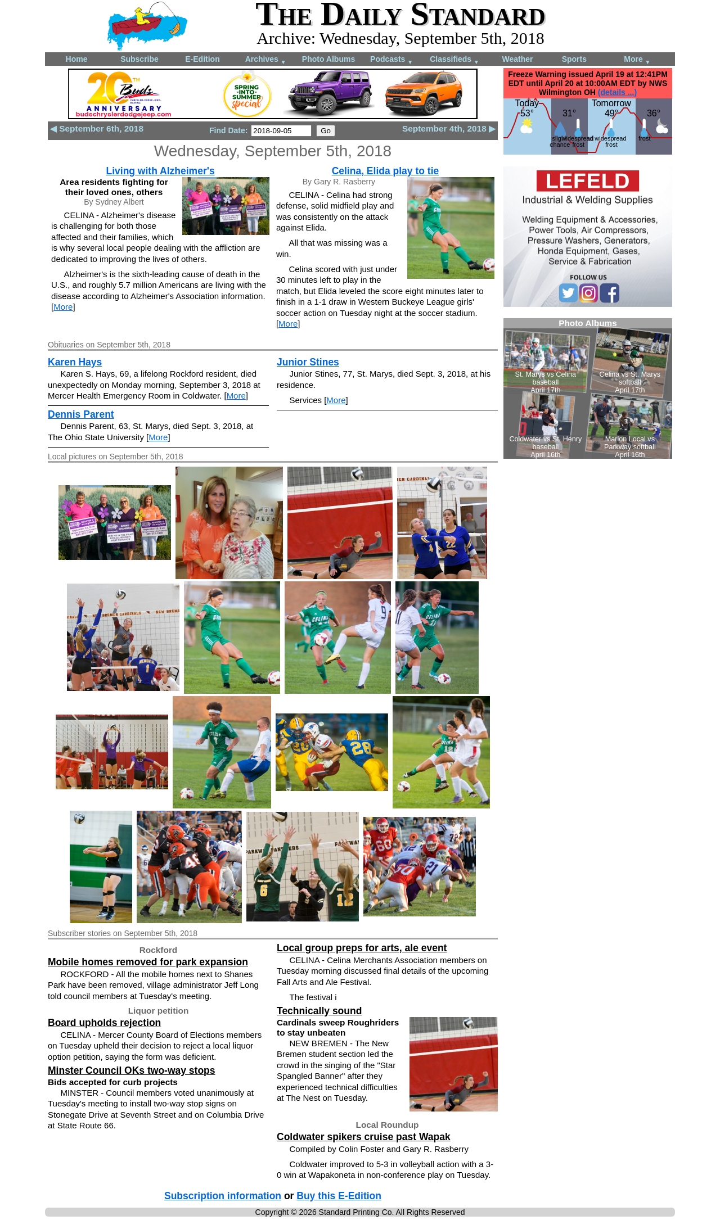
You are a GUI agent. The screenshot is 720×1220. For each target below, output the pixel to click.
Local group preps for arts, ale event (362, 948)
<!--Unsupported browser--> (587, 388)
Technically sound (319, 1010)
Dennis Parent (81, 414)
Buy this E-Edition (338, 1195)
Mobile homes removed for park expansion (148, 962)
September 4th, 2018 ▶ (449, 128)
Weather (517, 59)
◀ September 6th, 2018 (96, 128)
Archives (265, 60)
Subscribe (139, 59)
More (637, 60)
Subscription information (222, 1195)
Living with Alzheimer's (160, 171)
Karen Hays (75, 362)
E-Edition (202, 59)
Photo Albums (328, 59)
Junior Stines (308, 362)
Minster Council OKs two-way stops (131, 1070)
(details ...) (617, 92)
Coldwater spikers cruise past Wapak (364, 1136)
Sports (574, 59)
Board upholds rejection (104, 1022)
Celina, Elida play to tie (385, 171)
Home (77, 59)
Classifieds (454, 60)
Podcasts (391, 60)
